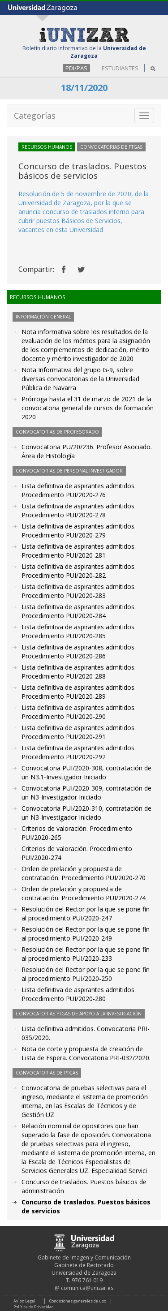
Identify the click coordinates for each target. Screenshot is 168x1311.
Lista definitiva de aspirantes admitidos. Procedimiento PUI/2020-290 (79, 712)
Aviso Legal (24, 1301)
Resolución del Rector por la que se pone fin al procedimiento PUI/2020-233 (86, 954)
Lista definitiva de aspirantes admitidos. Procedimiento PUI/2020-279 (79, 530)
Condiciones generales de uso (77, 1301)
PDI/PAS (76, 68)
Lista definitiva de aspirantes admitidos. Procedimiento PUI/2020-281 (79, 550)
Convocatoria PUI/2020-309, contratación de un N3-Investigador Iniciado (86, 792)
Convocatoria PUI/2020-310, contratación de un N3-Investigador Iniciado (86, 812)
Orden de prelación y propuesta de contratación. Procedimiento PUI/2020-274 (84, 893)
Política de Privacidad (33, 1307)
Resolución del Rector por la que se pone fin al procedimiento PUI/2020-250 (86, 974)
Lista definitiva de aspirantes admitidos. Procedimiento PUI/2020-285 (79, 631)
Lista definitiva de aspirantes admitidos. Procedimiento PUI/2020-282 (79, 571)
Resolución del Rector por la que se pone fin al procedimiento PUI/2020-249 (86, 933)
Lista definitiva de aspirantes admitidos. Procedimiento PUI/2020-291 (79, 732)
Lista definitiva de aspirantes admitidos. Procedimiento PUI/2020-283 (79, 591)
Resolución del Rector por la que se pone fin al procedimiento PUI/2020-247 (86, 913)
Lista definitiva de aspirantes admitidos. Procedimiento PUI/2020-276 (79, 490)
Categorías (35, 115)
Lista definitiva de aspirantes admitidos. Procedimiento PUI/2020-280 (79, 994)
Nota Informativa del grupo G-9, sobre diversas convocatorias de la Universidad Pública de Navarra (80, 378)
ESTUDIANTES (120, 68)
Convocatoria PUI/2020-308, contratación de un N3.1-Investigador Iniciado (86, 772)
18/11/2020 (84, 88)
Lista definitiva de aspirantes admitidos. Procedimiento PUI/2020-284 (79, 611)
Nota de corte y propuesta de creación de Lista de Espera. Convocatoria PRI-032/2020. (86, 1053)
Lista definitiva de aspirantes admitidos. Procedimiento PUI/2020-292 (79, 752)
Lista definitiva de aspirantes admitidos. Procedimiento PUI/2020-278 (79, 510)
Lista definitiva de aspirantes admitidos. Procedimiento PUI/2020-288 (79, 671)
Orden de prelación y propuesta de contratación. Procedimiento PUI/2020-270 (84, 873)
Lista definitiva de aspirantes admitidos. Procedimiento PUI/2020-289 (79, 692)
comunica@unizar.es (87, 1288)
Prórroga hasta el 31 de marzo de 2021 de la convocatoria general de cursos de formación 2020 (88, 408)
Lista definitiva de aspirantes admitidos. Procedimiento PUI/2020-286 (79, 651)
